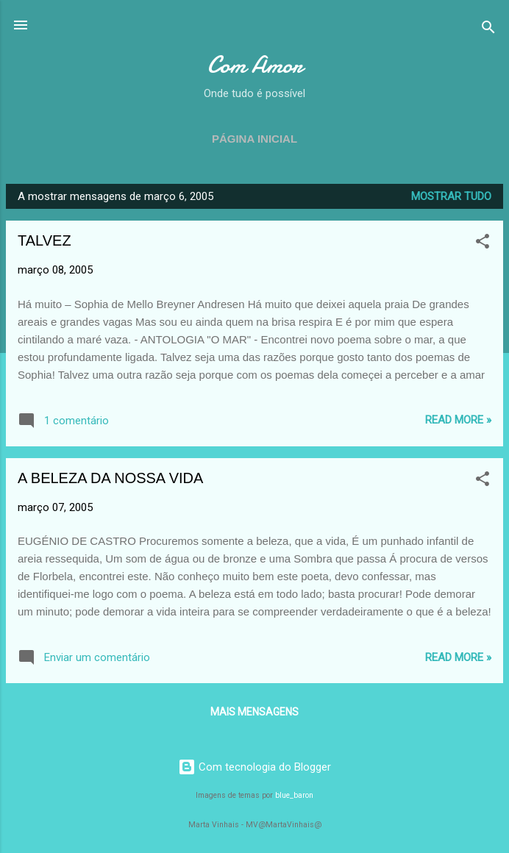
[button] (482, 243)
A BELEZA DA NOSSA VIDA (110, 478)
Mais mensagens (254, 712)
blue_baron (294, 795)
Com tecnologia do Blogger (254, 767)
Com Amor (254, 65)
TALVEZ (44, 240)
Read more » (458, 419)
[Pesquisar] (488, 29)
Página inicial (254, 138)
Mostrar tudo (451, 196)
